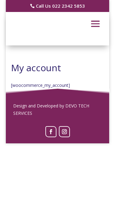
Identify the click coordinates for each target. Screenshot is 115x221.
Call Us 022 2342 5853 (60, 6)
